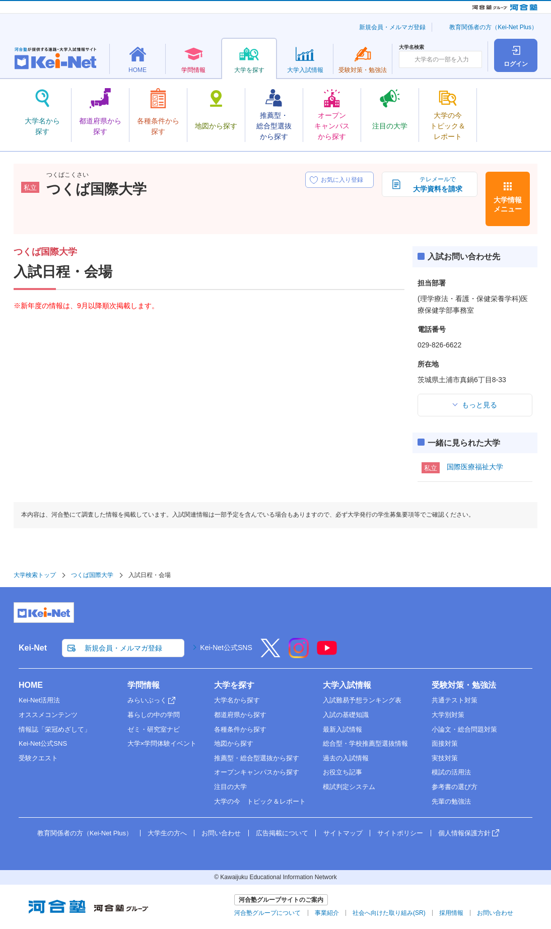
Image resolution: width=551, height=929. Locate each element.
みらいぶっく (147, 700)
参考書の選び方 (454, 787)
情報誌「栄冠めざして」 (55, 729)
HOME (31, 685)
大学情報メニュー (508, 204)
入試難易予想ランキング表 (362, 700)
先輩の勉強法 (451, 801)
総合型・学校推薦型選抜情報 (365, 743)
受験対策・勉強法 (464, 685)
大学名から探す (237, 700)
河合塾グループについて (267, 912)
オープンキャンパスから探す (256, 772)
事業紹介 (327, 912)
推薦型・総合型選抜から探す (256, 758)
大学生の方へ (167, 833)
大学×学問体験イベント (162, 743)
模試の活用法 (451, 772)
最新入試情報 (342, 729)
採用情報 (451, 912)
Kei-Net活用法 (39, 700)
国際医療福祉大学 (475, 467)
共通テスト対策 (454, 700)
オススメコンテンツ (48, 715)
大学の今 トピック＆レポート (260, 801)
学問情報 (143, 685)
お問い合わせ (221, 833)
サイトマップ (343, 833)
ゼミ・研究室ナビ (153, 729)
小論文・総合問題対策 (464, 729)
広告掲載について (282, 833)
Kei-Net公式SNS (226, 648)
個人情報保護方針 (464, 833)
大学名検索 (411, 47)
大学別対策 (448, 715)
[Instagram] (299, 655)
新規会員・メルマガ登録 (392, 27)
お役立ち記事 (342, 772)
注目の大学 (230, 787)
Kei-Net (33, 648)
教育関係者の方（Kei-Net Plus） (493, 27)
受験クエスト (38, 758)
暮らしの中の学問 (153, 715)
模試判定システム (349, 787)
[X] (270, 655)
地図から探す (233, 743)
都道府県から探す (240, 715)
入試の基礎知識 (346, 715)
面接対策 (445, 743)
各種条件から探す (240, 729)
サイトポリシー (400, 833)
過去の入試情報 (346, 758)
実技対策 (445, 758)
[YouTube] (327, 655)
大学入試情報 (347, 685)
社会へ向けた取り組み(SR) (389, 912)
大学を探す (234, 685)
